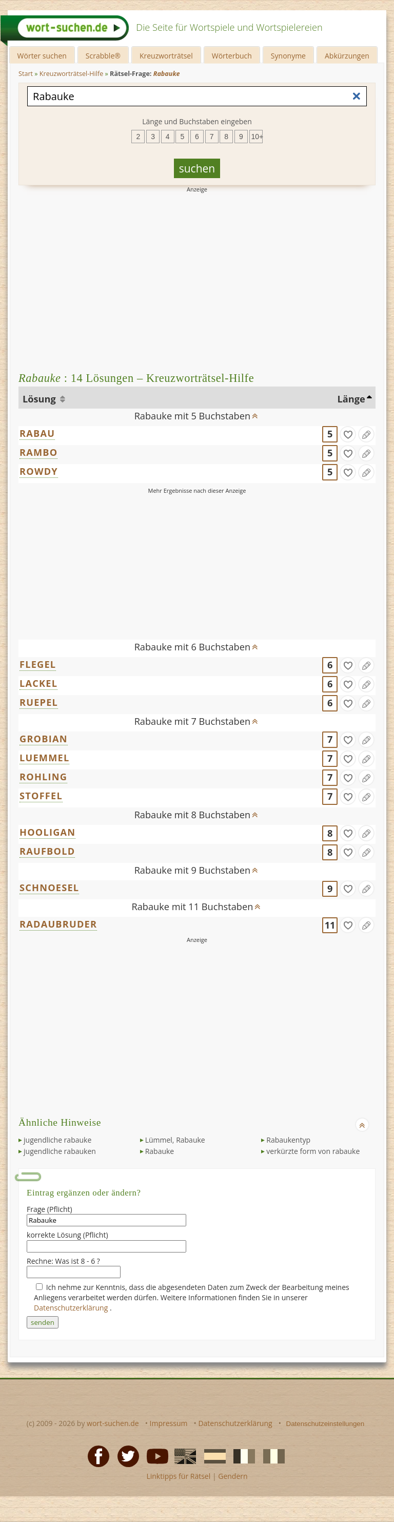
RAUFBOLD (47, 851)
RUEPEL (38, 702)
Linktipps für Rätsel (178, 1476)
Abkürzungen (347, 56)
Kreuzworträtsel (166, 56)
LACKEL (38, 683)
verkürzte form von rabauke (313, 1151)
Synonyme (288, 56)
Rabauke (159, 1151)
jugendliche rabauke (57, 1140)
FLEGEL (37, 664)
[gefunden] (348, 434)
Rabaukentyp (288, 1140)
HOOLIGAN (47, 832)
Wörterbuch (232, 56)
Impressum (169, 1423)
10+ (257, 136)
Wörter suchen (42, 56)
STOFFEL (41, 795)
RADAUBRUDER (58, 924)
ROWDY (38, 471)
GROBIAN (43, 739)
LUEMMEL (44, 758)
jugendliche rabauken (60, 1151)
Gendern (232, 1476)
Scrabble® (103, 56)
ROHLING (43, 776)
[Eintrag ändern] (366, 434)
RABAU (37, 433)
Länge (351, 399)
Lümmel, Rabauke (175, 1140)
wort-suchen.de (113, 1423)
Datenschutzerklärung (72, 1308)
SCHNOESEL (49, 887)
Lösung (40, 399)
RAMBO (38, 452)
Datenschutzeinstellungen (325, 1424)
